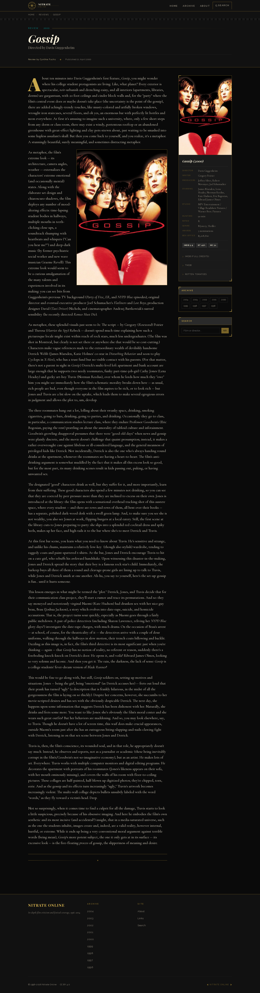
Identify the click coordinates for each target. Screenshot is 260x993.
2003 (195, 300)
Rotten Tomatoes (196, 274)
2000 (223, 300)
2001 (214, 300)
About (205, 6)
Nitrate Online (49, 984)
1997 (204, 306)
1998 (195, 306)
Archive (189, 6)
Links (141, 918)
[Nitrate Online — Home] (44, 5)
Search (222, 5)
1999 (185, 306)
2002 (204, 300)
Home (174, 6)
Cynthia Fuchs (48, 59)
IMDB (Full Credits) (197, 256)
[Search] (201, 330)
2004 (185, 300)
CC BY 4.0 (65, 984)
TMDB (188, 265)
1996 (213, 306)
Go (225, 330)
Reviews (44, 15)
